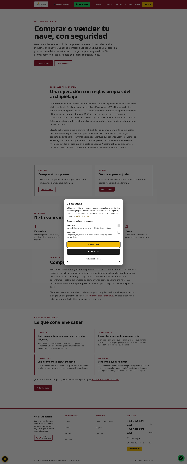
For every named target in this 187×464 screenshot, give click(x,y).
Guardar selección (93, 259)
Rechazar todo (93, 251)
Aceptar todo (93, 244)
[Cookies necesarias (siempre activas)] (119, 225)
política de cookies (83, 216)
